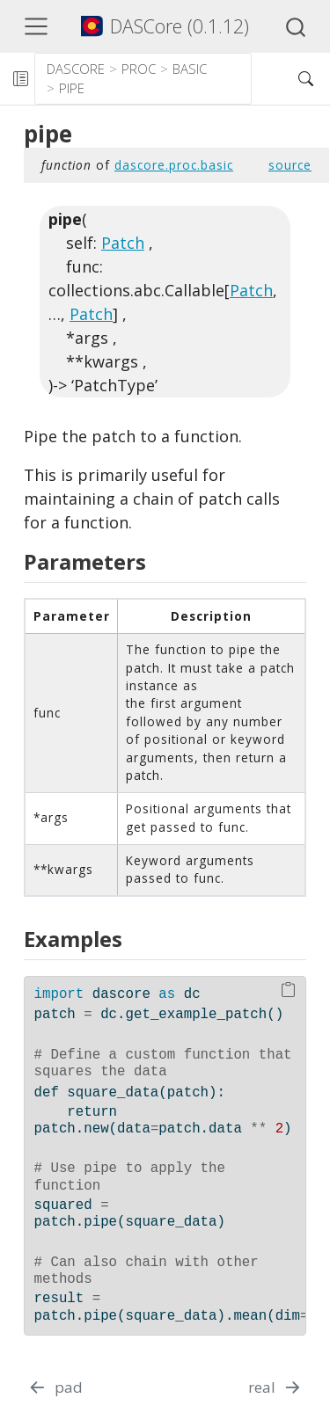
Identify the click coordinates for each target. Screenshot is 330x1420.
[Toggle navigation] (36, 26)
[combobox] (296, 26)
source (290, 165)
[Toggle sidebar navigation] (20, 79)
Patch (122, 242)
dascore (76, 68)
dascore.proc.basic (173, 165)
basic (189, 68)
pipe (71, 88)
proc (138, 68)
